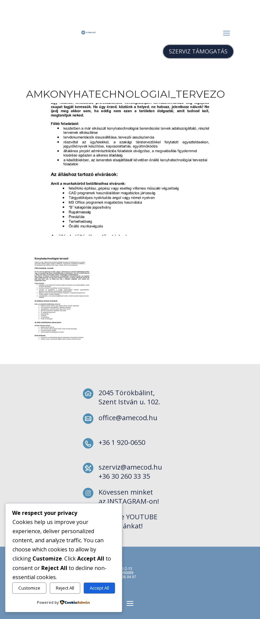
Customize (29, 588)
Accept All (99, 588)
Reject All (65, 588)
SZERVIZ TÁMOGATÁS (198, 51)
